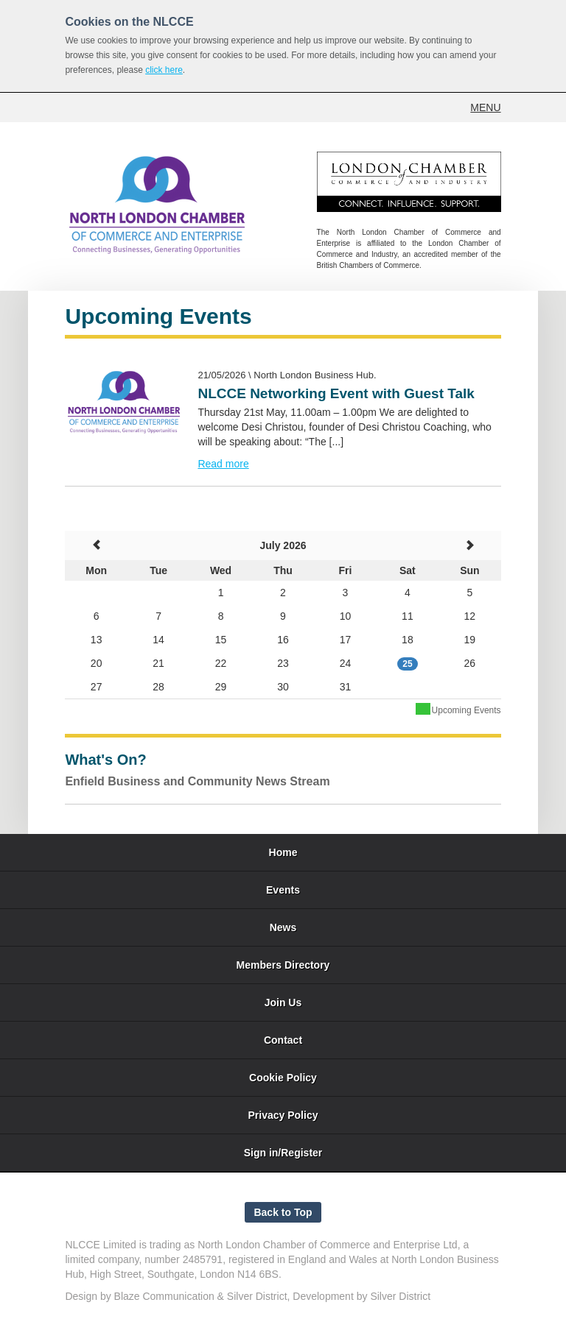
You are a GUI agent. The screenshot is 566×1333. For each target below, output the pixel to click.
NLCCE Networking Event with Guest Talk (336, 393)
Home (283, 852)
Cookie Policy (283, 1077)
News (283, 927)
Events (283, 890)
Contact (283, 1040)
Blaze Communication (164, 1296)
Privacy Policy (283, 1115)
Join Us (283, 1002)
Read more (223, 464)
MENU (485, 107)
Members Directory (283, 965)
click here (164, 70)
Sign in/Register (283, 1153)
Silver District (257, 1296)
